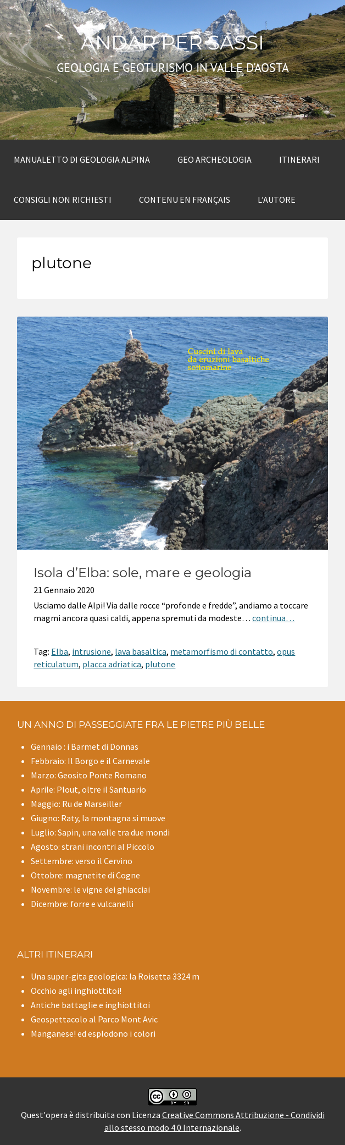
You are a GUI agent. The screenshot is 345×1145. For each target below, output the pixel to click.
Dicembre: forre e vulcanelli (82, 903)
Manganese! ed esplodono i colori (93, 1033)
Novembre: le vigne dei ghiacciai (90, 889)
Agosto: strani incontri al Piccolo (92, 846)
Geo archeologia (214, 159)
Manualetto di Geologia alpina (82, 159)
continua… (273, 617)
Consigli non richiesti (63, 199)
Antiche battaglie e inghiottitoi (90, 1004)
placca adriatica (111, 664)
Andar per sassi (172, 42)
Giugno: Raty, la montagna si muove (98, 817)
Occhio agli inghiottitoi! (76, 990)
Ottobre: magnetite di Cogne (85, 875)
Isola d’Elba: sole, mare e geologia (143, 572)
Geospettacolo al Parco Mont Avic (94, 1019)
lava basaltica (140, 651)
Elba (59, 651)
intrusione (91, 651)
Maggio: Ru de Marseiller (76, 803)
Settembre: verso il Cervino (81, 860)
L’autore (277, 199)
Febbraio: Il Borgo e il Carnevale (90, 760)
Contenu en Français (184, 199)
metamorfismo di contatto (221, 651)
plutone (160, 664)
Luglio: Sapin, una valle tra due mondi (100, 832)
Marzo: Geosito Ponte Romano (89, 775)
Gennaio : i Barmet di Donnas (84, 746)
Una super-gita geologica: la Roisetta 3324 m (115, 976)
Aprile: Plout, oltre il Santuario (88, 789)
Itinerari (299, 159)
